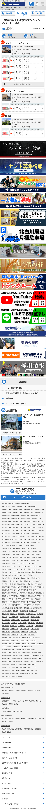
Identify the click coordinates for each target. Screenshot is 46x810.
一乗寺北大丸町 (39, 510)
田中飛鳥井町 (39, 626)
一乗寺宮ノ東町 (38, 527)
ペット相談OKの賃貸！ (15, 388)
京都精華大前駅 (31, 719)
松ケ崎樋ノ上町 (37, 659)
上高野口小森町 (7, 557)
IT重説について (7, 778)
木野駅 (23, 719)
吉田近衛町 (5, 673)
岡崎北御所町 (30, 545)
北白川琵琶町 (6, 578)
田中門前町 (25, 644)
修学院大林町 (6, 605)
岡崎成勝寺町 (17, 548)
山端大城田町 (32, 664)
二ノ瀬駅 (10, 722)
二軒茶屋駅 (40, 719)
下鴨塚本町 (31, 593)
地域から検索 (7, 747)
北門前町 (4, 581)
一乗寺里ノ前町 (28, 513)
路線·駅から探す (8, 773)
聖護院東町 (21, 614)
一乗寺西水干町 (17, 521)
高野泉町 (14, 623)
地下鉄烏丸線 (5, 698)
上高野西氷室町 (37, 557)
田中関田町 (14, 635)
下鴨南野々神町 (7, 602)
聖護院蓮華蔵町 (31, 614)
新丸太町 (4, 617)
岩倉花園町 (13, 539)
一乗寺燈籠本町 (26, 518)
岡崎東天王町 (26, 551)
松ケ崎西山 (27, 659)
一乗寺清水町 (39, 513)
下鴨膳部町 (24, 587)
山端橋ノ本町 (6, 667)
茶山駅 (17, 691)
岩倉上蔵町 (14, 530)
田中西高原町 (17, 638)
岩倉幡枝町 (5, 539)
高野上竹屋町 (22, 623)
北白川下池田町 (7, 569)
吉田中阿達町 (24, 673)
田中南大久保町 (7, 644)
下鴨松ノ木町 (13, 599)
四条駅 (11, 704)
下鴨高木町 (14, 593)
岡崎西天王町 (6, 551)
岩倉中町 (14, 536)
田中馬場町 (5, 641)
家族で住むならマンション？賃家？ (15, 763)
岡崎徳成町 (34, 548)
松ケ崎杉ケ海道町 (16, 659)
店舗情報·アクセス (9, 793)
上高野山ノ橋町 (34, 560)
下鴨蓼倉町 (23, 593)
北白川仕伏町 (37, 566)
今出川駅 (38, 701)
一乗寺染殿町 (6, 515)
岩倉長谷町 (21, 536)
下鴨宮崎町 (24, 602)
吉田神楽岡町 (6, 670)
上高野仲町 (27, 557)
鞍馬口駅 (32, 701)
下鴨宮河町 (16, 602)
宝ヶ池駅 (37, 691)
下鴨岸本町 (32, 587)
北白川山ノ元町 (35, 578)
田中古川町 (32, 641)
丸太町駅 (4, 704)
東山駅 (4, 732)
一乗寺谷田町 (25, 515)
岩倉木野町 (40, 530)
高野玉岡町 (13, 626)
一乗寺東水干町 (7, 527)
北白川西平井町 (30, 572)
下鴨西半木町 (6, 596)
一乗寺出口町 (15, 518)
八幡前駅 (11, 719)
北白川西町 (39, 572)
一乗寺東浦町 (15, 524)
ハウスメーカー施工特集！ (16, 403)
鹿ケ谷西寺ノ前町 (7, 584)
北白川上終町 (6, 566)
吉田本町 (14, 676)
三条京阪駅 (38, 729)
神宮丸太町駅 (11, 711)
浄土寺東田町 (35, 620)
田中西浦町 (31, 635)
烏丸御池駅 (18, 729)
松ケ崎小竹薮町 (7, 656)
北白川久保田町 (27, 566)
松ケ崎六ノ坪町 (28, 661)
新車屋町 (40, 614)
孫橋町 (9, 647)
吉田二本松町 (6, 676)
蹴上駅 (9, 732)
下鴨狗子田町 (6, 587)
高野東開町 (29, 626)
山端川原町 (13, 664)
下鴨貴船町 (24, 590)
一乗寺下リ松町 (7, 513)
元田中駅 (11, 691)
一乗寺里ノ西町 (17, 513)
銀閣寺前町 (18, 581)
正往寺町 (15, 611)
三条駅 (4, 711)
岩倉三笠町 (31, 539)
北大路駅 (25, 701)
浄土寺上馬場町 (13, 617)
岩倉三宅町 (5, 545)
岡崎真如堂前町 (7, 548)
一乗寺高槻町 (15, 515)
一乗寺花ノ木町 (38, 521)
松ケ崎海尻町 (20, 650)
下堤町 (39, 602)
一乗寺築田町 (6, 518)
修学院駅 (30, 691)
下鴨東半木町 (32, 596)
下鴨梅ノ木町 (15, 587)
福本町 (4, 647)
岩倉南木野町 (6, 542)
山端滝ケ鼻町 (22, 664)
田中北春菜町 (15, 632)
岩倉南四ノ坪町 (35, 542)
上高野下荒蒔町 (17, 557)
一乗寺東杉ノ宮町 (26, 524)
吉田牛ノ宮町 (32, 667)
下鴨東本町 (40, 596)
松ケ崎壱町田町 (27, 647)
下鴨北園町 (5, 590)
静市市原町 (29, 584)
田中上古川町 (6, 632)
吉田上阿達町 (15, 670)
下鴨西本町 (23, 596)
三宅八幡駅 (5, 694)
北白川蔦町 (36, 569)
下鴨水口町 (29, 599)
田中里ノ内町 (33, 632)
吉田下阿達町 (14, 673)
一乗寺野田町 (28, 521)
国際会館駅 (5, 701)
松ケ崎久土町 (17, 653)
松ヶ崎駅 (13, 701)
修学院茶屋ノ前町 (7, 608)
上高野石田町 (6, 554)
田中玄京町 (24, 632)
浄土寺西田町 (15, 620)
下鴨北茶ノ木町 (15, 590)
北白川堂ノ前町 (7, 572)
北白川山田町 (25, 578)
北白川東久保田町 (7, 575)
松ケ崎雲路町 (26, 653)
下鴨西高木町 (40, 593)
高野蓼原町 (5, 626)
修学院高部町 (36, 605)
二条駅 (4, 729)
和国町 (20, 676)
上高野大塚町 (25, 554)
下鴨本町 (4, 599)
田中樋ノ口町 (24, 641)
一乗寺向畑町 (6, 530)
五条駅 (16, 704)
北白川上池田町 (31, 563)
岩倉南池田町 (40, 539)
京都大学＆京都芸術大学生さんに (14, 752)
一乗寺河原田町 (28, 510)
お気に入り (37, 5)
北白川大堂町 (28, 569)
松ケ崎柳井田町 (7, 661)
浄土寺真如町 (6, 620)
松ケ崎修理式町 (38, 656)
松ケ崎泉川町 (17, 647)
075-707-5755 (24, 489)
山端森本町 (14, 667)
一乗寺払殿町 (6, 524)
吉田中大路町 (33, 673)
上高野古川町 (14, 560)
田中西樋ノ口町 (27, 638)
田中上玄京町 (35, 629)
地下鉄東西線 (5, 726)
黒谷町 (26, 581)
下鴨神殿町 (32, 590)
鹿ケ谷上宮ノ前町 (34, 581)
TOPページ (6, 737)
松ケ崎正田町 (6, 659)
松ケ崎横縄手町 (17, 661)
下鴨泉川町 (38, 584)
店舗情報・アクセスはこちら (12, 433)
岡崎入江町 (21, 545)
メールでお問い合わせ (10, 804)
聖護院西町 (13, 614)
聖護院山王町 (33, 611)
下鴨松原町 (21, 599)
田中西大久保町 (7, 638)
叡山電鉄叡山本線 (7, 687)
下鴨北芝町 (40, 587)
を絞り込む (11, 36)
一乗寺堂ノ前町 (37, 518)
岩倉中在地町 (6, 536)
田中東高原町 (14, 641)
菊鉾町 (13, 563)
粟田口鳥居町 (6, 507)
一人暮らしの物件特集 (10, 768)
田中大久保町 (14, 629)
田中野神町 (36, 638)
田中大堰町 (5, 629)
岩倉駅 (17, 719)
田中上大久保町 (24, 629)
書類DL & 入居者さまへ (10, 758)
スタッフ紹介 (7, 783)
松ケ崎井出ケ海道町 (8, 650)
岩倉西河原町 (30, 536)
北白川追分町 (21, 563)
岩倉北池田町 (32, 530)
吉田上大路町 (25, 670)
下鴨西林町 (14, 596)
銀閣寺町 (11, 581)
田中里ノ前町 (6, 635)
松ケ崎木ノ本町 (7, 653)
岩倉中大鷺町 (25, 533)
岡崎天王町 (25, 548)
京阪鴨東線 (5, 708)
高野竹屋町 (39, 623)
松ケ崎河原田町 (30, 650)
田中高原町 (23, 635)
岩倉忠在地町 (15, 533)
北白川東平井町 (31, 575)
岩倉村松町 (13, 545)
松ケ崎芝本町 (28, 656)
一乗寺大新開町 (35, 515)
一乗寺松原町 (28, 527)
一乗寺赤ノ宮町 (21, 507)
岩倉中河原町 (35, 533)
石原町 (13, 507)
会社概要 (5, 798)
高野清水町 (31, 623)
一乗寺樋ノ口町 (17, 527)
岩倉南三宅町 (25, 542)
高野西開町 (21, 626)
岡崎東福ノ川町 (37, 551)
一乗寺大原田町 (17, 510)
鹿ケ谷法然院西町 (19, 584)
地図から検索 (7, 742)
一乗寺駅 (23, 691)
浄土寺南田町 (6, 623)
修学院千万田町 (26, 605)
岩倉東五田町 (22, 539)
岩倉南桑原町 (15, 542)
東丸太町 (33, 644)
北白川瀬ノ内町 (17, 569)
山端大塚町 (5, 664)
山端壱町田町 (39, 661)
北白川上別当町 (16, 566)
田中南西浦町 (17, 644)
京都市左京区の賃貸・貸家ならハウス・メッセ (13, 7)
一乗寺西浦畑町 (7, 521)
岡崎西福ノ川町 (16, 551)
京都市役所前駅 (28, 729)
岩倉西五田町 (40, 536)
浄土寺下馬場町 (24, 617)
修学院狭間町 (37, 608)
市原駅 (4, 722)
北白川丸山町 (15, 578)
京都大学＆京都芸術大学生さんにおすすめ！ (23, 393)
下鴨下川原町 (6, 593)
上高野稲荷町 (15, 554)
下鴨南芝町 (38, 599)
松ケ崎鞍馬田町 (37, 653)
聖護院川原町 (24, 611)
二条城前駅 (10, 729)
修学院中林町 (28, 608)
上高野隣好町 (6, 563)
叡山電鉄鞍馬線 (6, 715)
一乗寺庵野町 (32, 507)
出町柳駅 (4, 691)
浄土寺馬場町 (25, 620)
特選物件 (9, 398)
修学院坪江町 (18, 608)
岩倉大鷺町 (23, 530)
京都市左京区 (30, 7)
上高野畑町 (5, 560)
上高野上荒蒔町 (35, 554)
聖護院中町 (5, 614)
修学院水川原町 (7, 611)
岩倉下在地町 (6, 533)
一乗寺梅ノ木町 (7, 510)
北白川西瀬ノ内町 (18, 572)
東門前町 (40, 644)
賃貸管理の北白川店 (9, 788)
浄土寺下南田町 (35, 617)
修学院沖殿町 (15, 605)
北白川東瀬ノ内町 (19, 575)
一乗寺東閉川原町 (38, 524)
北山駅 (19, 701)
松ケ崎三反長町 (17, 656)
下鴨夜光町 (32, 602)
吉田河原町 (34, 670)
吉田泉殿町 (23, 667)
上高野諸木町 (24, 560)
